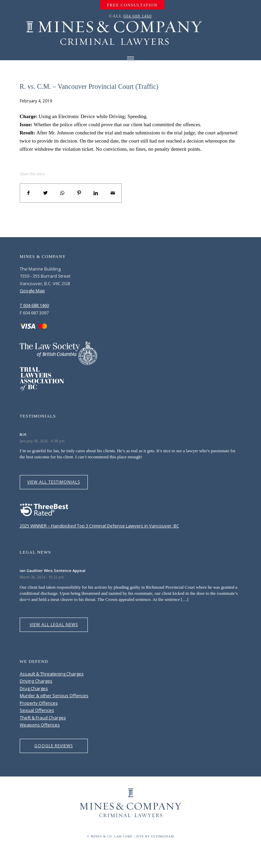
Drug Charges (34, 688)
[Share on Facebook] (28, 193)
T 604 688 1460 (34, 305)
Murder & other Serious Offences (54, 695)
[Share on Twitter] (45, 193)
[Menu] (130, 59)
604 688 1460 (138, 15)
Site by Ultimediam (155, 836)
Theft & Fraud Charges (43, 718)
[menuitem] (132, 5)
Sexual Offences (37, 710)
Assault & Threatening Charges (52, 674)
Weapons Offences (40, 725)
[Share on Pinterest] (79, 193)
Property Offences (39, 703)
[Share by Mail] (112, 193)
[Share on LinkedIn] (95, 193)
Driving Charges (36, 681)
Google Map (32, 291)
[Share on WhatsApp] (62, 193)
